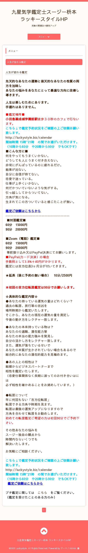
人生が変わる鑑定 (16, 72)
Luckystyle (21, 548)
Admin (72, 548)
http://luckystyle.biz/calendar (29, 137)
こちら (42, 492)
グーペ (64, 548)
